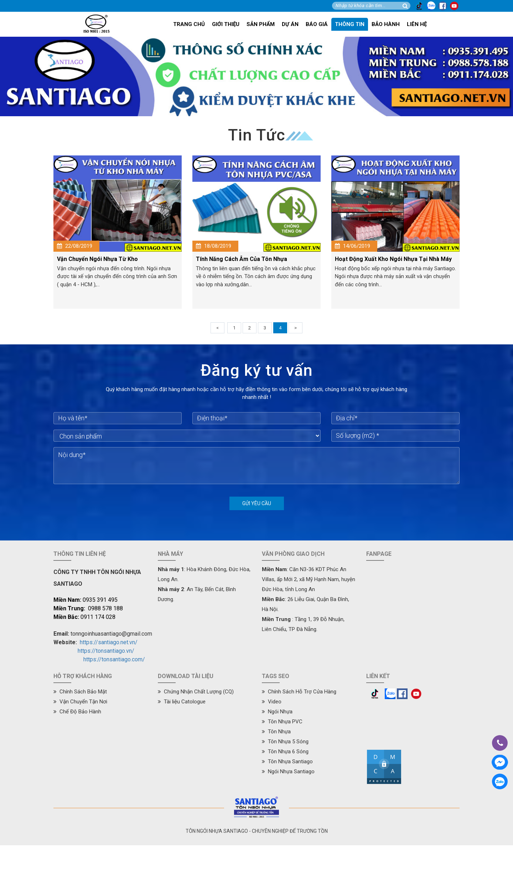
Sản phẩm (261, 24)
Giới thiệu (225, 24)
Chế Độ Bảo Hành (77, 711)
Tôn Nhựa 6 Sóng (285, 751)
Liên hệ (417, 24)
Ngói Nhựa (277, 711)
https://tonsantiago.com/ (114, 659)
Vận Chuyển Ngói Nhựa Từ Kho (97, 259)
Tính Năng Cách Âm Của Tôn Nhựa (241, 259)
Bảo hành (386, 24)
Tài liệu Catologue (182, 701)
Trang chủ (189, 24)
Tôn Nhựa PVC (282, 721)
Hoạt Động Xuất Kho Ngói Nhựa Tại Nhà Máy (393, 259)
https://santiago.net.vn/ (109, 642)
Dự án (290, 24)
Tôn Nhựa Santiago (287, 761)
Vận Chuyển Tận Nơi (80, 701)
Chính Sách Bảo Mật (80, 691)
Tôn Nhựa (276, 731)
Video (271, 701)
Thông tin (349, 24)
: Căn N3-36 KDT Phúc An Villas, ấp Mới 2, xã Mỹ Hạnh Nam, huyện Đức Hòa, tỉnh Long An (308, 579)
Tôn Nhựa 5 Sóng (285, 741)
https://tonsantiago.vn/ (106, 650)
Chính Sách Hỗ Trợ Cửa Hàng (299, 691)
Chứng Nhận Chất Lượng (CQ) (196, 691)
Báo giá (317, 24)
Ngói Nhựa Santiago (288, 771)
